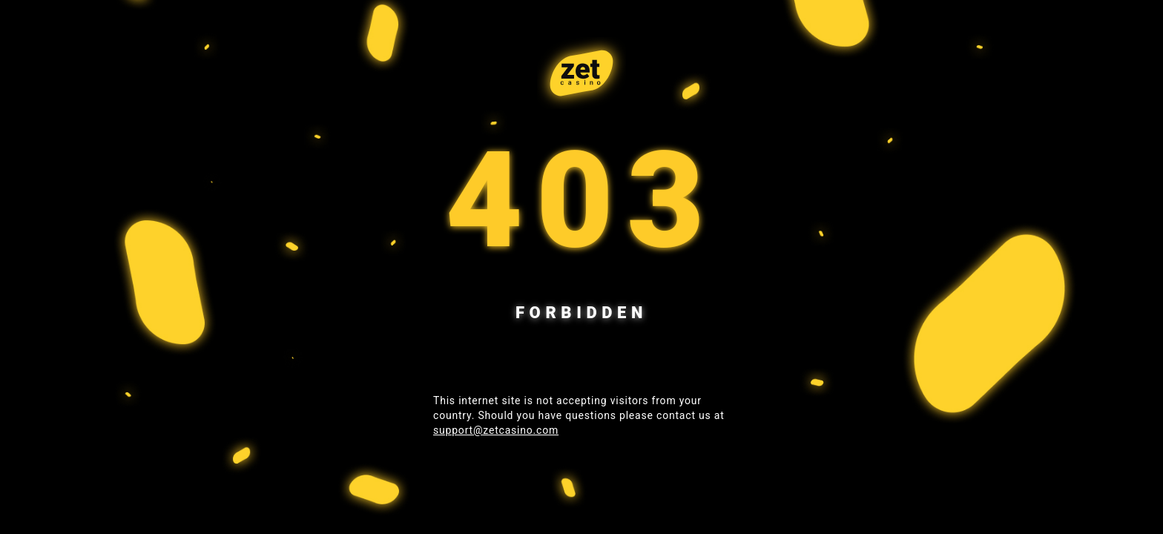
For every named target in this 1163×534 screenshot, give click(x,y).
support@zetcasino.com (496, 430)
